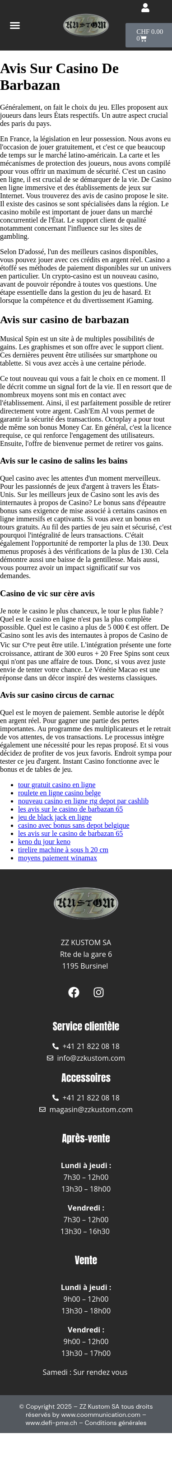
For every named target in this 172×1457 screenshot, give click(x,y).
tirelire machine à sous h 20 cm (63, 850)
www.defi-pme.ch (51, 1423)
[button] (15, 25)
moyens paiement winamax (57, 858)
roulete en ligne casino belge (59, 793)
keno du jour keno (44, 841)
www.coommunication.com (100, 1415)
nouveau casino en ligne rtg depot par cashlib (83, 801)
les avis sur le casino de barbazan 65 (70, 809)
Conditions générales (116, 1423)
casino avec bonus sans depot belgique (74, 825)
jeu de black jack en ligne (55, 817)
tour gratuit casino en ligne (57, 785)
